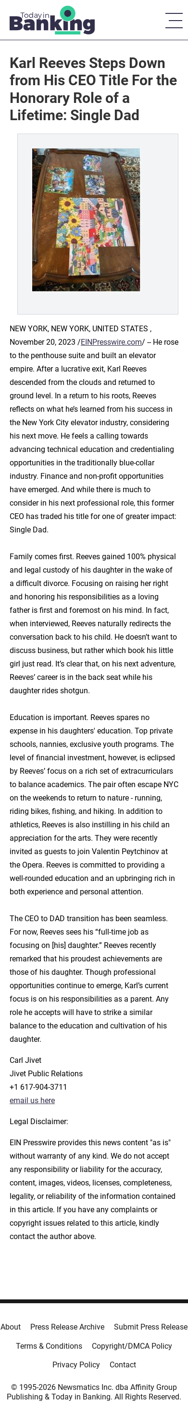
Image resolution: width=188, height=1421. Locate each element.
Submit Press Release (151, 1326)
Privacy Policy (76, 1364)
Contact (123, 1364)
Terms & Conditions (49, 1346)
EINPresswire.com (111, 342)
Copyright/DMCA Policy (132, 1346)
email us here (32, 1100)
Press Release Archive (67, 1326)
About (10, 1326)
